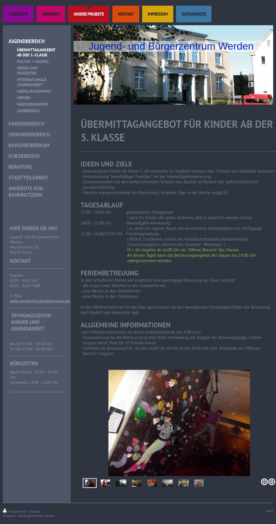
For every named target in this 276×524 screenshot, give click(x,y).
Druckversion (15, 512)
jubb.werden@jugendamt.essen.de (40, 301)
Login (269, 511)
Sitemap (34, 512)
